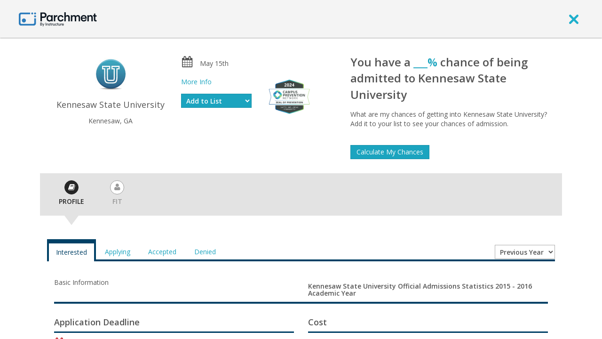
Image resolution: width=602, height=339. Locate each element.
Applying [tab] (117, 251)
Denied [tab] (205, 251)
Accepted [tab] (162, 251)
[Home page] (58, 18)
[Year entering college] (525, 252)
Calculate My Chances (389, 151)
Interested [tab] (71, 252)
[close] (573, 18)
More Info (196, 81)
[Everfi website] (289, 96)
